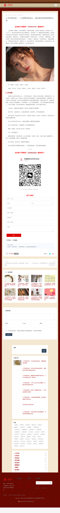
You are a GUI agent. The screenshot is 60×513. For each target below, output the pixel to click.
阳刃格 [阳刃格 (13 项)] (35, 443)
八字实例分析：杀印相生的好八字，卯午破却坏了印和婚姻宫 (10, 298)
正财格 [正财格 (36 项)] (22, 438)
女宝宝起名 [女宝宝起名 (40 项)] (36, 434)
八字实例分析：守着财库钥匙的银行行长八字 (49, 284)
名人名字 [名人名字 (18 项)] (16, 434)
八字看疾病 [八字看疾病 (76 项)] (17, 431)
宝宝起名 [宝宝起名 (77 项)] (16, 436)
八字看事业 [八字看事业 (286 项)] (36, 427)
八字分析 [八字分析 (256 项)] (22, 427)
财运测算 (28, 482)
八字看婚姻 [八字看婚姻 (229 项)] (24, 429)
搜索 (15, 347)
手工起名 (8, 15)
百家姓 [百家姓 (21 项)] (35, 441)
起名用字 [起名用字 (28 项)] (16, 443)
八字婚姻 (15, 240)
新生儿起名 (20, 482)
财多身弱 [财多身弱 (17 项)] (41, 441)
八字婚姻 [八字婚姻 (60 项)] (29, 427)
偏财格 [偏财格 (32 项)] (16, 427)
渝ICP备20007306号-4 (39, 498)
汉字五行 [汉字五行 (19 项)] (27, 438)
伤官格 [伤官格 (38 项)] (22, 424)
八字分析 (14, 15)
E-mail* (24, 323)
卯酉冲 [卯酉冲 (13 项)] (43, 431)
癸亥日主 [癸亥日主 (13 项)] (16, 441)
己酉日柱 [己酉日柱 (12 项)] (23, 436)
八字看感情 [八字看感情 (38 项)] (38, 429)
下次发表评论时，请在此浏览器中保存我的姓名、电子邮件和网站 (25, 330)
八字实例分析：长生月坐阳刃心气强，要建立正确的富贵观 (23, 298)
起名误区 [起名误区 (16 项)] (29, 443)
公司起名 (19, 484)
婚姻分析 (28, 484)
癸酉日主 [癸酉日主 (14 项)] (29, 441)
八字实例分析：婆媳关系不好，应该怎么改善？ (23, 285)
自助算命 (28, 487)
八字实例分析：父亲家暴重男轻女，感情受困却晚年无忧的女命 (43, 264)
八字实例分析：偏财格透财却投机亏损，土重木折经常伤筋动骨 (36, 298)
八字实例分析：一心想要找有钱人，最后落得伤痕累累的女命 (23, 246)
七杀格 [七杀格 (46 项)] (16, 424)
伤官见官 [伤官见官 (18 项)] (27, 424)
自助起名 (19, 487)
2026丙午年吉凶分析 (28, 404)
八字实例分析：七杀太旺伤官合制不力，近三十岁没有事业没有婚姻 (36, 285)
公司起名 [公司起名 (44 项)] (37, 431)
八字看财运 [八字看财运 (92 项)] (24, 431)
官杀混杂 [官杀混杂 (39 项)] (42, 434)
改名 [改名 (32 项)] (33, 436)
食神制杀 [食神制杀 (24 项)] (41, 443)
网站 (41, 323)
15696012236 (32, 27)
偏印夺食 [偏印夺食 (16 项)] (34, 424)
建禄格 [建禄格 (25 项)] (29, 436)
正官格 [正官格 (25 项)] (16, 438)
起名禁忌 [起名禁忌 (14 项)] (23, 443)
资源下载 (15, 495)
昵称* (6, 323)
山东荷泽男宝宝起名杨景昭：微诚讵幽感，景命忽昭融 (17, 264)
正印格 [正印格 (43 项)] (39, 436)
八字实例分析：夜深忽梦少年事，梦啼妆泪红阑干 (10, 285)
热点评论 (10, 495)
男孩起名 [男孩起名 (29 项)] (34, 438)
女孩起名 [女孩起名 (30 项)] (29, 434)
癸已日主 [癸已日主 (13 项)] (23, 441)
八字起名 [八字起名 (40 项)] (31, 431)
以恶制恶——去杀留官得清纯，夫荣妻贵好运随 (49, 298)
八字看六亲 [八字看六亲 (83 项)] (17, 429)
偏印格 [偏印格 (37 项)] (40, 424)
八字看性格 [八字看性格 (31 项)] (31, 429)
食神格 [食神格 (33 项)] (16, 445)
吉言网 (8, 246)
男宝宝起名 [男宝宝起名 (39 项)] (40, 438)
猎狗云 (40, 488)
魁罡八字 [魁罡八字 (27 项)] (22, 445)
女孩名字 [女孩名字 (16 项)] (23, 434)
